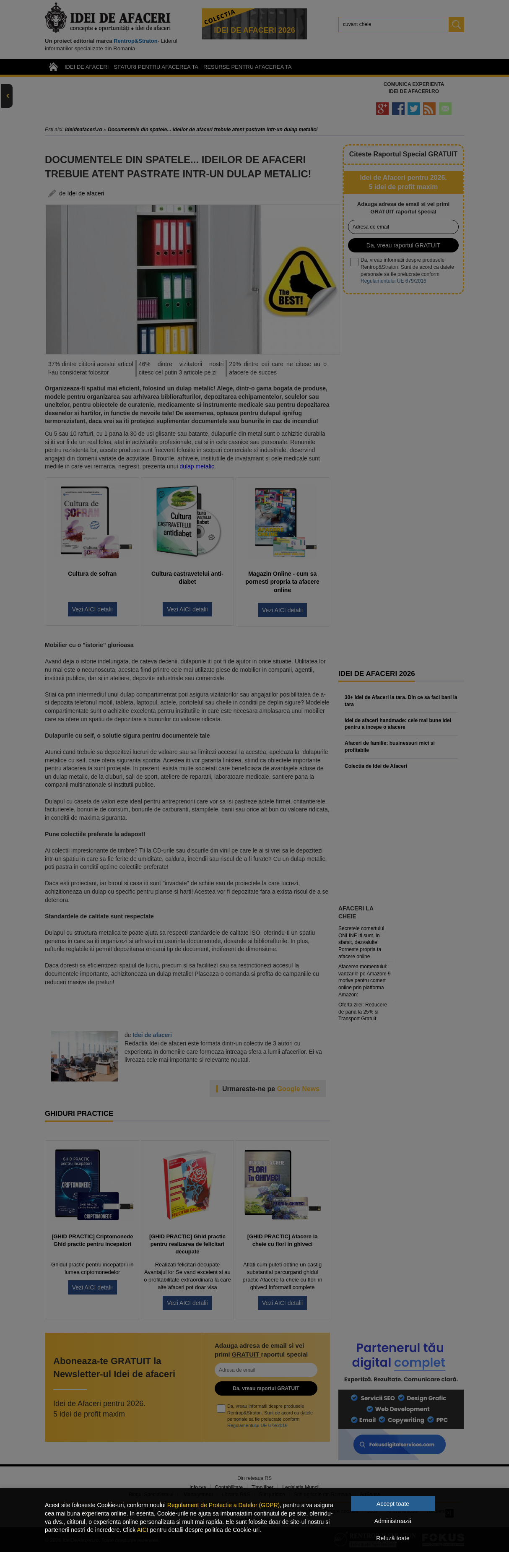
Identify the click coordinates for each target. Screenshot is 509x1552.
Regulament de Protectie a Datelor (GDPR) (223, 1505)
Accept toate (393, 1503)
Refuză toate (392, 1538)
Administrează (393, 1521)
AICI (142, 1529)
